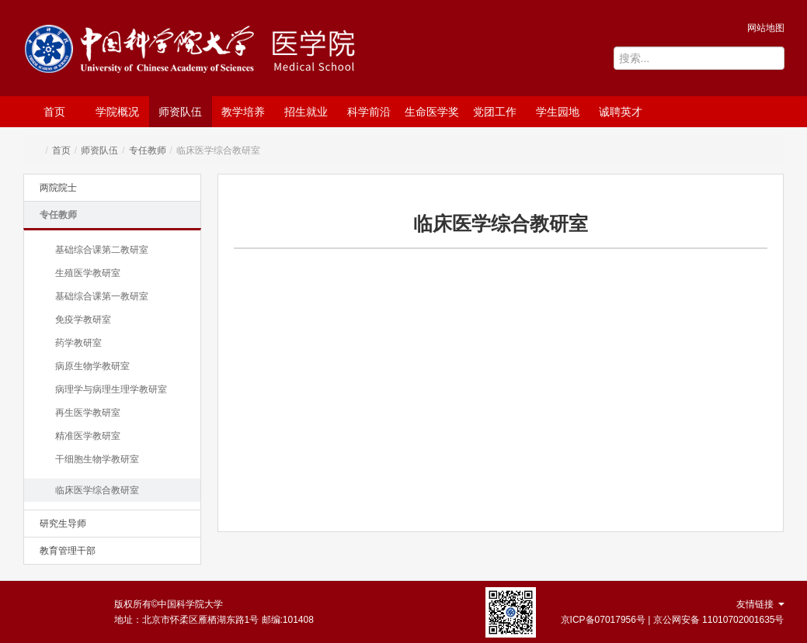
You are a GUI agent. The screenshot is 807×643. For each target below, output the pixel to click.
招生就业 (306, 111)
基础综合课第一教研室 (101, 296)
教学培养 (243, 111)
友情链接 (760, 604)
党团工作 (495, 111)
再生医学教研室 (87, 412)
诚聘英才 (620, 111)
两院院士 (58, 187)
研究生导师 (63, 523)
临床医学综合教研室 (97, 490)
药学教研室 (78, 342)
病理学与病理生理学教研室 (111, 389)
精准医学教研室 (87, 435)
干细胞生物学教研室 (97, 459)
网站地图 (765, 27)
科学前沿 (369, 111)
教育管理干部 (68, 550)
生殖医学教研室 (87, 273)
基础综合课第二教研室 (101, 249)
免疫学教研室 (83, 319)
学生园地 (557, 111)
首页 (54, 111)
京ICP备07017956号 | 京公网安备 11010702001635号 (672, 619)
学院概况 (117, 111)
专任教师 (147, 150)
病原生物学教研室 (92, 366)
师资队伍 (180, 111)
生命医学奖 (432, 111)
